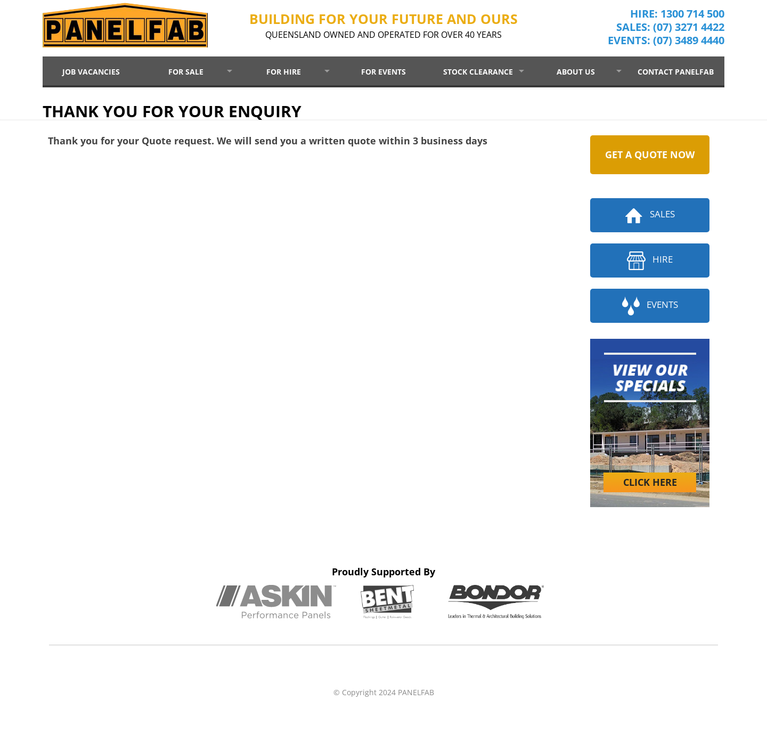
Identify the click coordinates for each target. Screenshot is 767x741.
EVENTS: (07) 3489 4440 (666, 43)
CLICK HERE (650, 482)
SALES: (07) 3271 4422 (670, 30)
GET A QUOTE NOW (650, 154)
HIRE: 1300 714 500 (677, 17)
